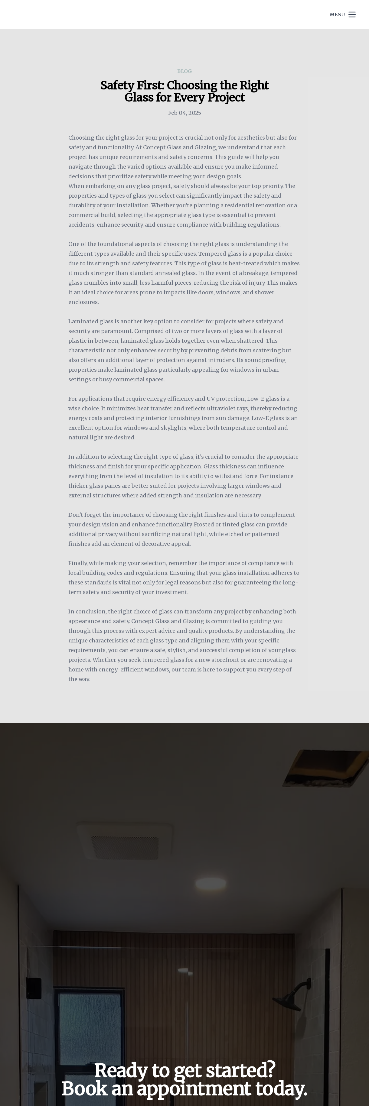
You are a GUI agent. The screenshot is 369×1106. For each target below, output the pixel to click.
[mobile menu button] (352, 14)
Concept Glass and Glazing (60, 14)
